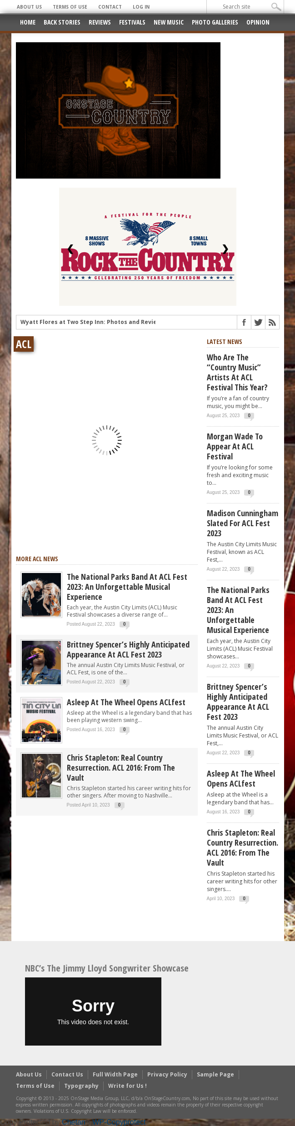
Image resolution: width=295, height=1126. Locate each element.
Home (27, 22)
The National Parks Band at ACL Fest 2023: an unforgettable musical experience (127, 587)
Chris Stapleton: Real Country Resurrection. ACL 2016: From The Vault (121, 767)
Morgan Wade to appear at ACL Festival (235, 446)
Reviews (100, 22)
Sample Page (215, 1074)
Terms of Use (70, 7)
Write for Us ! (127, 1086)
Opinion (258, 22)
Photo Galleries (215, 22)
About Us (29, 7)
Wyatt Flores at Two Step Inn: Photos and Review (90, 323)
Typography (81, 1086)
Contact (110, 7)
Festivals (132, 22)
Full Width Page (115, 1074)
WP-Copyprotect (118, 1122)
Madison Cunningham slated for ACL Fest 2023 (242, 523)
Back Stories (62, 22)
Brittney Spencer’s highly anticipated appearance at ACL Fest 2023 (128, 649)
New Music (169, 22)
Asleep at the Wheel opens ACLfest (126, 702)
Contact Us (67, 1074)
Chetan (73, 1122)
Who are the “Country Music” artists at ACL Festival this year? (237, 372)
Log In (141, 7)
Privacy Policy (167, 1074)
